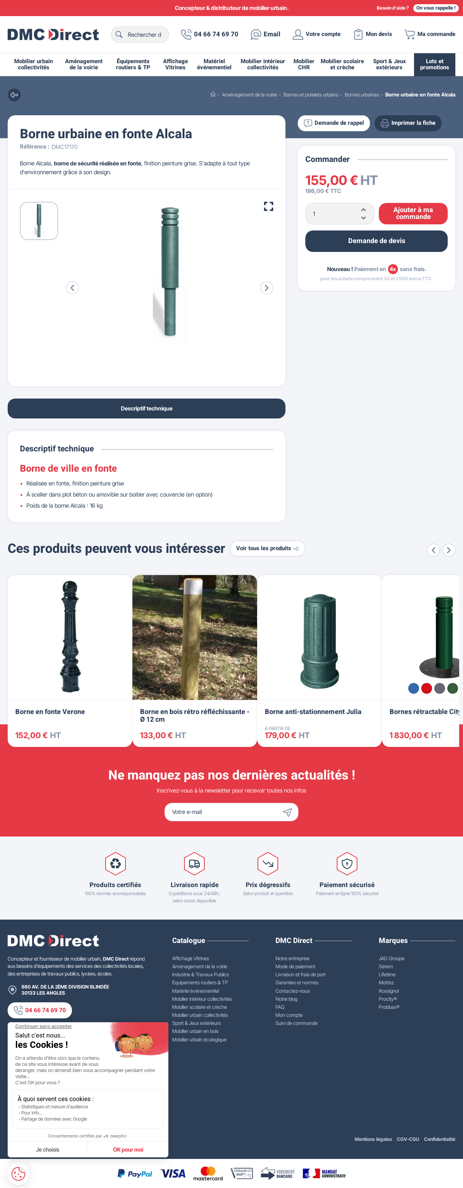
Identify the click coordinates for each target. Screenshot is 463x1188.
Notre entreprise (293, 958)
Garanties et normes (297, 982)
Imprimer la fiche (408, 123)
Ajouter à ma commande (413, 213)
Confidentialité (439, 1139)
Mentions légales (373, 1139)
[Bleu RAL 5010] (413, 688)
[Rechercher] (140, 34)
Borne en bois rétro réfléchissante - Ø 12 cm (194, 716)
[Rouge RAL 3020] (426, 688)
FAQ (280, 1007)
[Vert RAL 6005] (452, 688)
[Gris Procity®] (439, 688)
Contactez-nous (293, 991)
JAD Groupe (391, 958)
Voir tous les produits (267, 548)
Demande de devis (376, 241)
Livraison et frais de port (301, 974)
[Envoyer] (289, 812)
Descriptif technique (147, 408)
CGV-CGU (408, 1139)
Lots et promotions (434, 64)
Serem (386, 966)
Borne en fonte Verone (50, 712)
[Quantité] (339, 213)
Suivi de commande (297, 1023)
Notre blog (286, 999)
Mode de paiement (295, 966)
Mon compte (289, 1015)
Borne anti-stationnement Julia (313, 712)
